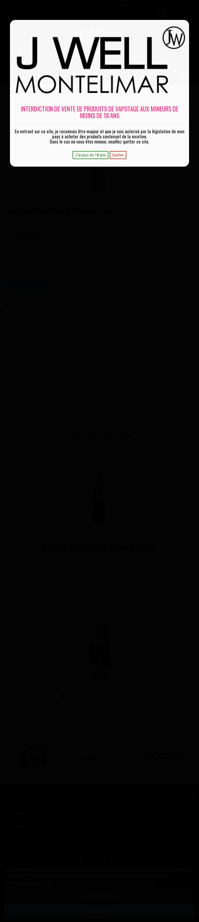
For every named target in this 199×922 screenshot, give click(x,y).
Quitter (118, 155)
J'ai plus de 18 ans (90, 155)
